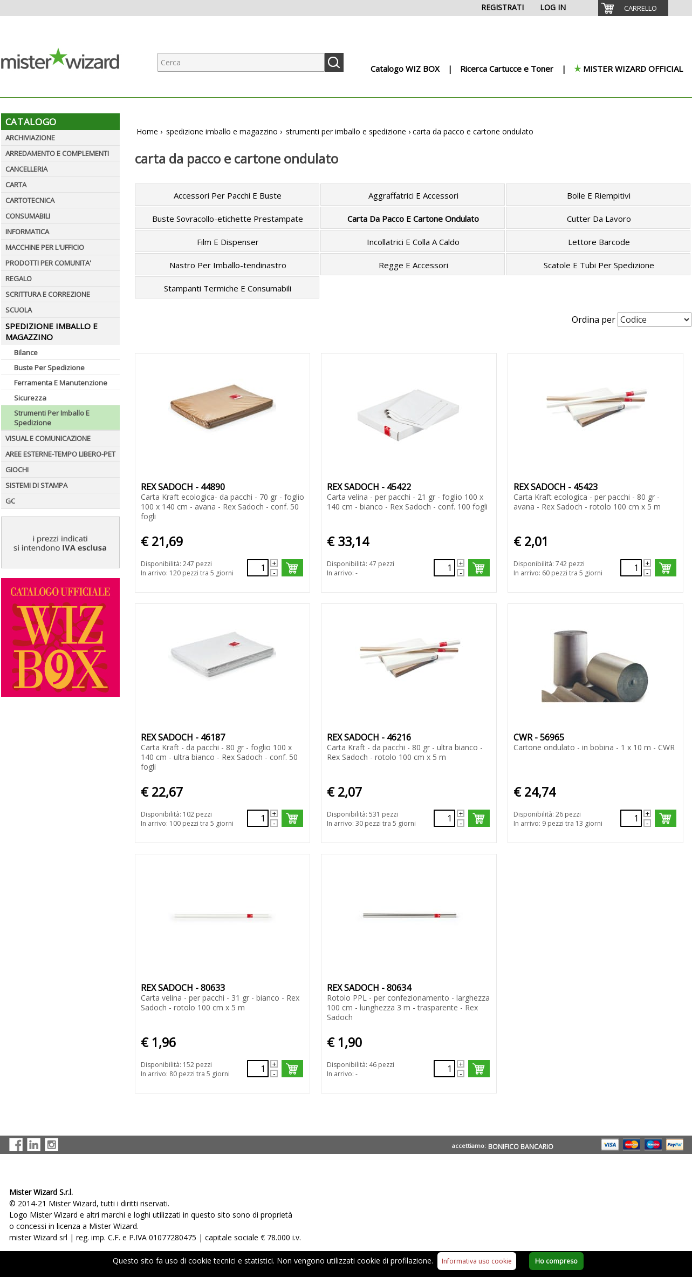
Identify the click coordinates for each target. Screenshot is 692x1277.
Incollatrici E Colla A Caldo (413, 241)
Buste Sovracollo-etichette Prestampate (227, 218)
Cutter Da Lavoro (599, 218)
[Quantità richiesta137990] (258, 1068)
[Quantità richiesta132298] (258, 818)
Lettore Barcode (599, 241)
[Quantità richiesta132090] (444, 567)
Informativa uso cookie (477, 1261)
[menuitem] (633, 8)
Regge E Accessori (413, 265)
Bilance (26, 352)
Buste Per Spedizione (49, 367)
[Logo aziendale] (68, 86)
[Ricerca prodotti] (241, 62)
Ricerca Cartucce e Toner (506, 68)
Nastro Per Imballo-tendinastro (227, 265)
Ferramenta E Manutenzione (60, 383)
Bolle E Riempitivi (599, 195)
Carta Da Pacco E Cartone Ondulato (413, 218)
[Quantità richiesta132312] (444, 818)
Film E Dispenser (228, 241)
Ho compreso (556, 1261)
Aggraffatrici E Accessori (413, 195)
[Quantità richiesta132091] (631, 567)
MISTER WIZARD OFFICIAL (633, 68)
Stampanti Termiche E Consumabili (227, 288)
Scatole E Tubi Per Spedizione (599, 265)
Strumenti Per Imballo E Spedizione (52, 417)
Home (147, 131)
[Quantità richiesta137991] (444, 1068)
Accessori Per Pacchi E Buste (228, 195)
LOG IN (553, 7)
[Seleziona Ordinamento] (654, 320)
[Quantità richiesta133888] (631, 818)
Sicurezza (30, 398)
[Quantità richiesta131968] (258, 567)
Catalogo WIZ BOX (405, 68)
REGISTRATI (502, 7)
